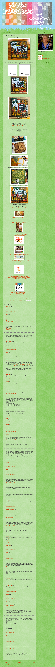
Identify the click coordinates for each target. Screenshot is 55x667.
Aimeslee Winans (46, 55)
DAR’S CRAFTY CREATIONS (11, 360)
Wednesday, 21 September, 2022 (11, 349)
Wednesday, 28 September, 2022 (11, 591)
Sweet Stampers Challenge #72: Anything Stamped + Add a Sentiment (19, 277)
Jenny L (7, 381)
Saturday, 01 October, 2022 (10, 613)
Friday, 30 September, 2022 (10, 605)
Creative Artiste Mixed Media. (11, 504)
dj (6, 334)
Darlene (7, 352)
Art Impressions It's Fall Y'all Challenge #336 (19, 235)
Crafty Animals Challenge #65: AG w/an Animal (19, 234)
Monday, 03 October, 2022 (10, 641)
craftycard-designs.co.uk (10, 540)
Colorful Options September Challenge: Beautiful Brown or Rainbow (19, 245)
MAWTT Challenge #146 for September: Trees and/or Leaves (19, 254)
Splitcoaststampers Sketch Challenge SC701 (19, 207)
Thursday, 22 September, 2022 (10, 446)
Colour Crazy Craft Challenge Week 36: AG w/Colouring (19, 294)
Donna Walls (8, 306)
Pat (6, 635)
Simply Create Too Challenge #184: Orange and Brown (19, 262)
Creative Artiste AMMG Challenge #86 (19, 293)
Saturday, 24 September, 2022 (10, 506)
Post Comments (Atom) (10, 664)
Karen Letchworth (9, 396)
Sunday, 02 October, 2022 (10, 625)
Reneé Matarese (8, 493)
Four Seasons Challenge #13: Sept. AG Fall (19, 222)
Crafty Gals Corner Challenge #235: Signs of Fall (19, 292)
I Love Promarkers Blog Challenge (13, 538)
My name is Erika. (9, 585)
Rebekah (7, 594)
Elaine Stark (8, 374)
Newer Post (5, 662)
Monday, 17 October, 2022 (10, 655)
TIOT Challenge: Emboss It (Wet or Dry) (19, 295)
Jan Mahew (8, 617)
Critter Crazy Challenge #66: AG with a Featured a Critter (19, 221)
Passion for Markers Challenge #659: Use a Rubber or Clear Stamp (19, 233)
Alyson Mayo (8, 578)
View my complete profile (46, 58)
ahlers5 (7, 462)
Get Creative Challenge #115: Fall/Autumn (19, 261)
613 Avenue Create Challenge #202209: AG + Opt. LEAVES (19, 260)
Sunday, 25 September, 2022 (10, 517)
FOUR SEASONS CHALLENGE (11, 359)
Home (5, 25)
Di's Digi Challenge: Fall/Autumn (19, 275)
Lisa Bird (7, 536)
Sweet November (15, 282)
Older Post (33, 662)
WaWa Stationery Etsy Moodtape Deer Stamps (19, 125)
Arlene (7, 410)
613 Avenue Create (9, 346)
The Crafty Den (8, 561)
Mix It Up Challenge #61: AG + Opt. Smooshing (19, 278)
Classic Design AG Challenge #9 (19, 279)
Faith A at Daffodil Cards (10, 509)
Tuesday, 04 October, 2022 (10, 648)
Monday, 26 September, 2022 (10, 542)
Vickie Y (7, 418)
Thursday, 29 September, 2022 (10, 598)
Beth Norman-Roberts (9, 434)
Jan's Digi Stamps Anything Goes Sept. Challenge (19, 298)
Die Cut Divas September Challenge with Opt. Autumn (19, 276)
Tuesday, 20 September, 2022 (10, 311)
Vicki (7, 469)
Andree (7, 500)
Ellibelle (7, 424)
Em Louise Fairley (9, 341)
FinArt (7, 601)
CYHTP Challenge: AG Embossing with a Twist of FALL (19, 217)
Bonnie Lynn (8, 477)
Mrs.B (7, 552)
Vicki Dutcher (8, 545)
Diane (7, 314)
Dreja (7, 644)
